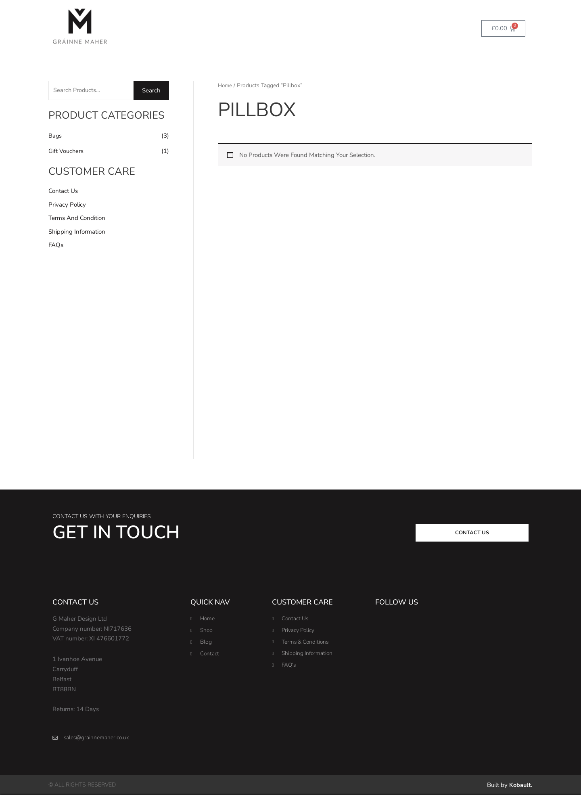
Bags (55, 136)
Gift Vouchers (66, 151)
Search (151, 91)
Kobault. (520, 785)
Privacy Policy (67, 205)
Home (225, 85)
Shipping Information (76, 232)
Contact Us (63, 192)
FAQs (55, 246)
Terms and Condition (76, 219)
